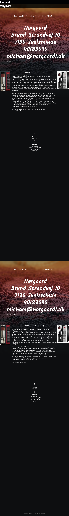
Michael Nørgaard (6, 4)
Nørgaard (35, 28)
